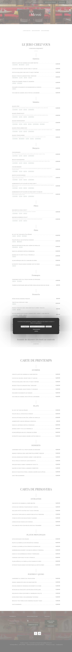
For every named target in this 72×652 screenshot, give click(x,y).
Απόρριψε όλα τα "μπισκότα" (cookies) (37, 326)
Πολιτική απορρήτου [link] (36, 329)
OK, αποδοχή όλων (24, 326)
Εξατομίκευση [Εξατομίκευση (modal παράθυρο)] (48, 326)
